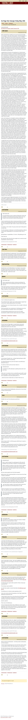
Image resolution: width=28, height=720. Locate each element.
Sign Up (26, 0)
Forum (20, 0)
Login (23, 0)
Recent (3, 23)
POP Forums (2, 683)
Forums (6, 23)
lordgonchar (9, 244)
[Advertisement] (14, 12)
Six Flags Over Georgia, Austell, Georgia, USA (10, 28)
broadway (15, 244)
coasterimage (4, 244)
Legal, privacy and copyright (4, 717)
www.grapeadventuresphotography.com (9, 340)
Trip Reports (11, 23)
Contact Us (9, 717)
